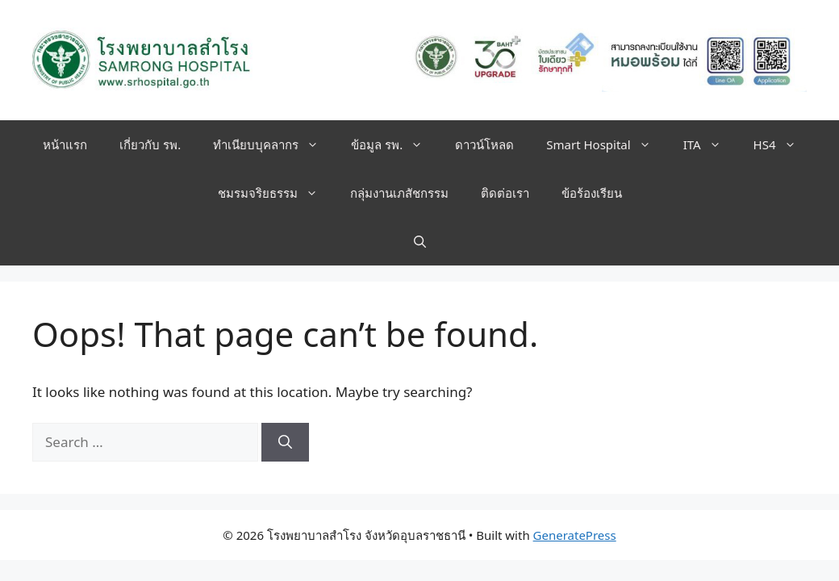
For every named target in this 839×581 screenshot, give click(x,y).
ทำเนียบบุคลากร (274, 144)
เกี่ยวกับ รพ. (150, 144)
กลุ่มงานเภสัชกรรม (399, 193)
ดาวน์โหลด (484, 144)
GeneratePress (574, 535)
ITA (710, 144)
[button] (420, 241)
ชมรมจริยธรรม (276, 193)
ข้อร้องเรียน (591, 193)
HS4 (782, 144)
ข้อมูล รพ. (395, 144)
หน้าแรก (65, 144)
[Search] (285, 442)
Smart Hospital (606, 144)
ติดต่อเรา (505, 193)
